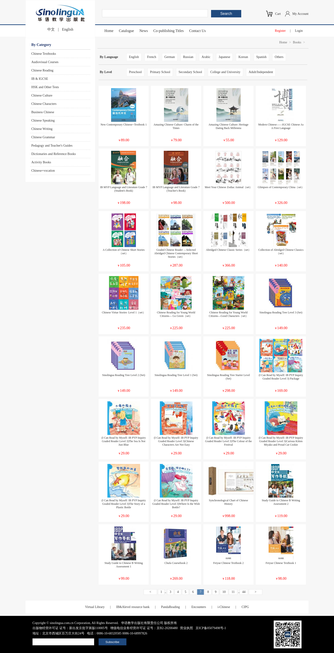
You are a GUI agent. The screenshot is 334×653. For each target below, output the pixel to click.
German (169, 57)
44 (243, 592)
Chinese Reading (42, 70)
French (151, 57)
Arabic (206, 57)
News (143, 31)
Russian (188, 57)
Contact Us (197, 31)
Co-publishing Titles (168, 31)
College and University (225, 72)
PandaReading (170, 607)
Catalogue (126, 31)
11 (232, 592)
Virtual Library (95, 607)
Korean (243, 57)
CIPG (245, 607)
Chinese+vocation (43, 170)
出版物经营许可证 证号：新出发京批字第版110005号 (70, 628)
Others (279, 57)
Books (297, 42)
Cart (278, 14)
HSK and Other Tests (45, 87)
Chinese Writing (41, 129)
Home (108, 31)
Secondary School (190, 72)
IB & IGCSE (39, 78)
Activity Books (41, 162)
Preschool (135, 72)
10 (224, 592)
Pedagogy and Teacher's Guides (51, 145)
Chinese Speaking (43, 120)
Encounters (198, 607)
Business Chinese (42, 112)
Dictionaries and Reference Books (53, 154)
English (67, 29)
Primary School (160, 72)
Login (299, 30)
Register (280, 30)
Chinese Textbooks (43, 53)
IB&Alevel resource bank (133, 607)
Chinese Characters (43, 104)
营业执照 (186, 628)
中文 (51, 29)
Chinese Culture (41, 95)
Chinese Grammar (43, 137)
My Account (300, 14)
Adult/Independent (261, 72)
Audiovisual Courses (44, 62)
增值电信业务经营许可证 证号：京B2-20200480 (144, 628)
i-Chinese (224, 607)
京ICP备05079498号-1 (211, 628)
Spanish (261, 57)
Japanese (224, 57)
